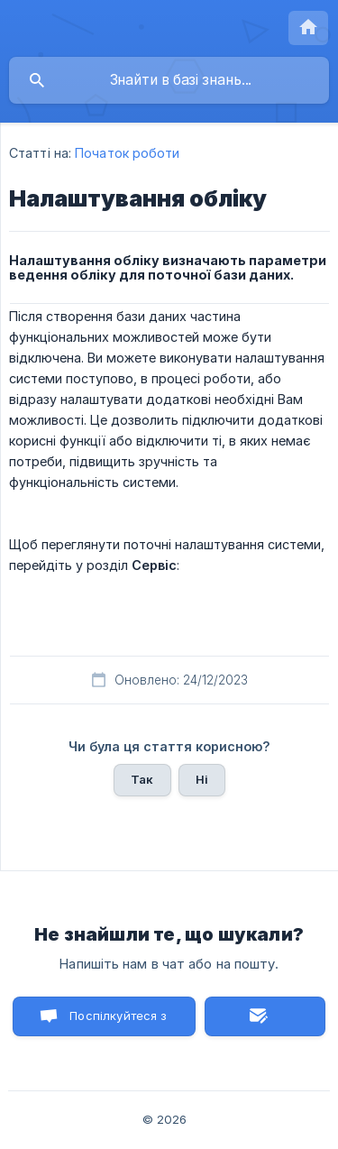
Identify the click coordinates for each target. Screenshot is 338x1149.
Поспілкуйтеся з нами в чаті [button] (118, 1022)
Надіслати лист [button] (265, 1016)
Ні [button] (202, 779)
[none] (308, 28)
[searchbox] (169, 80)
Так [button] (142, 779)
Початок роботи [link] (127, 153)
